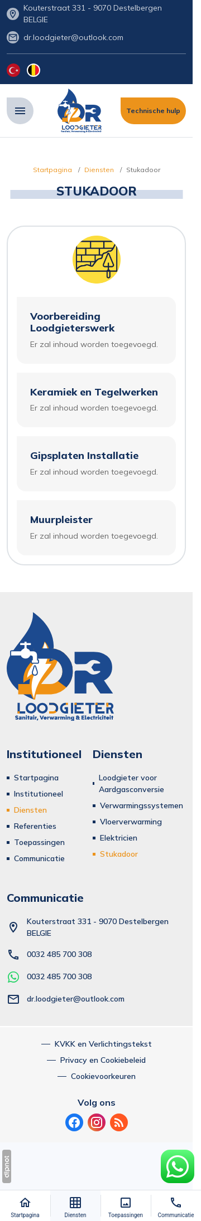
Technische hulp (153, 110)
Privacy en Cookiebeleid (103, 1060)
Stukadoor (119, 854)
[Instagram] (97, 1122)
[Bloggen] (119, 1122)
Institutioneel (38, 794)
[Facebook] (74, 1122)
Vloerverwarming (131, 822)
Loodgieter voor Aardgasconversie (131, 783)
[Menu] (20, 110)
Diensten (30, 810)
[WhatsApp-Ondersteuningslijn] (177, 1166)
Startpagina (36, 778)
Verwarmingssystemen (141, 805)
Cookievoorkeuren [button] (103, 1076)
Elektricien (118, 838)
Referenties (35, 826)
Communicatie (39, 858)
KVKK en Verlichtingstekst (103, 1044)
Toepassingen (39, 842)
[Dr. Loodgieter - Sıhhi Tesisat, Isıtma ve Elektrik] (79, 111)
